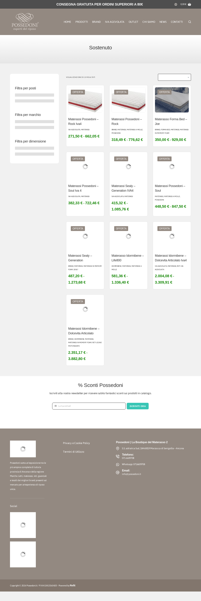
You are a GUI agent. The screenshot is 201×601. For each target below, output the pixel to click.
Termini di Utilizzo (73, 451)
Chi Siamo (148, 21)
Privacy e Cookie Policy (76, 443)
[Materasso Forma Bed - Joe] (172, 100)
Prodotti (81, 21)
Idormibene (117, 266)
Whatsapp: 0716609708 (133, 464)
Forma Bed (165, 129)
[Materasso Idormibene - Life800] (129, 236)
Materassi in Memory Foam (85, 267)
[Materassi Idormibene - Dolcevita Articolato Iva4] (172, 236)
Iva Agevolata (114, 21)
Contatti (177, 21)
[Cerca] (189, 22)
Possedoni (116, 133)
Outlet (133, 21)
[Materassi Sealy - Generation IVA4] (129, 166)
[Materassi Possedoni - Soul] (172, 166)
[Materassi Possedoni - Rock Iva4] (85, 100)
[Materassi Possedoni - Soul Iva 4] (85, 166)
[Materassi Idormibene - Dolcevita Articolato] (85, 309)
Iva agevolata (74, 129)
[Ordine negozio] (174, 77)
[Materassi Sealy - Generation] (85, 236)
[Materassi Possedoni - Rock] (129, 100)
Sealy (76, 269)
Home (67, 21)
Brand (96, 21)
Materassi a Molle (135, 129)
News (163, 21)
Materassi (85, 129)
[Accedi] (175, 4)
